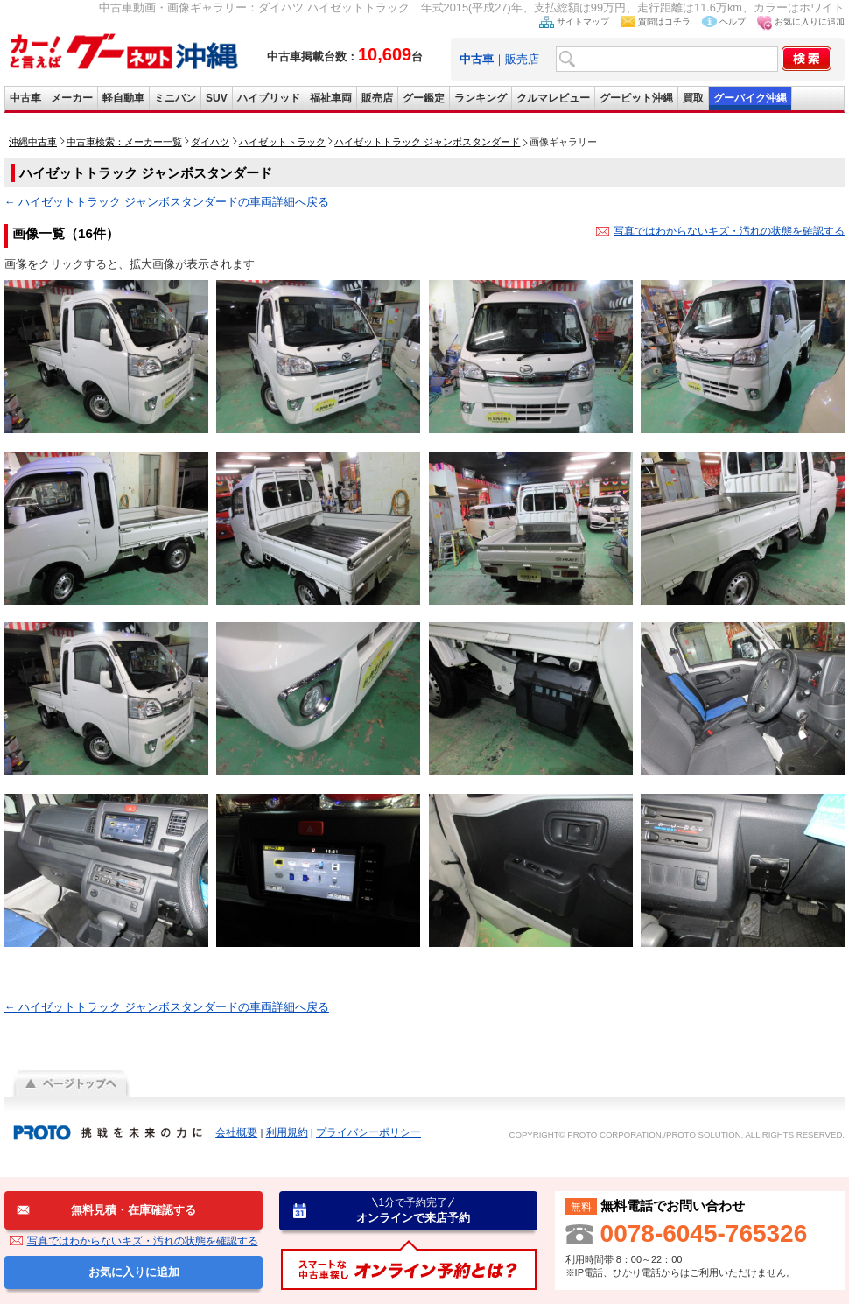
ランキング (480, 98)
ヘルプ (732, 21)
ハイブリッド (268, 98)
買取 (693, 98)
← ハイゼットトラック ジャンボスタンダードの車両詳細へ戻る (166, 201)
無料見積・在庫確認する (133, 1209)
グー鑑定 (424, 98)
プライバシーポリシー (368, 1132)
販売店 (522, 59)
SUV (217, 98)
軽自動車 (123, 98)
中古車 (25, 98)
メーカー (72, 98)
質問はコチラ (664, 21)
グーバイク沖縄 (750, 98)
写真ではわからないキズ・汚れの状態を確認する (729, 231)
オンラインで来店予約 (412, 1209)
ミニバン (175, 98)
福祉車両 (331, 98)
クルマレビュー (553, 98)
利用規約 (287, 1132)
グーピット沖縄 (636, 98)
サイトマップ (583, 21)
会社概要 (236, 1132)
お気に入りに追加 (810, 21)
